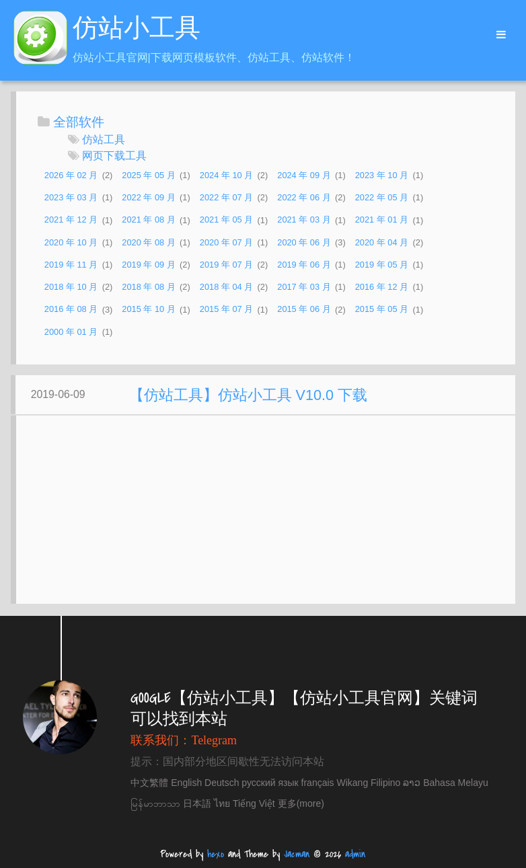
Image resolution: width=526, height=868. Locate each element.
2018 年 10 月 (71, 287)
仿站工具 (103, 139)
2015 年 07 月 (226, 310)
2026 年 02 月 (71, 175)
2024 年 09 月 (303, 175)
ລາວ (411, 782)
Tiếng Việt (254, 803)
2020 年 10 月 (71, 242)
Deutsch (221, 782)
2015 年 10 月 (148, 310)
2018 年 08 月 (148, 287)
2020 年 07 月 (226, 242)
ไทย (222, 803)
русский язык (269, 782)
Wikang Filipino (368, 782)
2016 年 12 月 (381, 287)
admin (355, 854)
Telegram (214, 740)
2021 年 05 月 (226, 220)
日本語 (197, 803)
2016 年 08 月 (71, 310)
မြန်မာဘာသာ (155, 803)
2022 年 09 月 (148, 197)
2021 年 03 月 (303, 220)
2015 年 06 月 (303, 310)
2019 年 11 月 (71, 265)
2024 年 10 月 (226, 175)
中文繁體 (149, 782)
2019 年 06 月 (303, 265)
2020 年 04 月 (381, 242)
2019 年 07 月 (226, 265)
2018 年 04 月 (226, 287)
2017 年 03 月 (303, 287)
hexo (215, 854)
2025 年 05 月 (148, 175)
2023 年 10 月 (381, 175)
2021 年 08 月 (148, 220)
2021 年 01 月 (381, 220)
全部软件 (78, 122)
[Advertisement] (266, 516)
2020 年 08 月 (148, 242)
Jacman (296, 854)
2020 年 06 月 (303, 242)
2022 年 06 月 (303, 197)
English (186, 782)
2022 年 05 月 (381, 197)
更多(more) (301, 803)
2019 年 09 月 (148, 265)
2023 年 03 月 (71, 197)
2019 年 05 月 (381, 265)
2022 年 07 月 (226, 197)
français (317, 782)
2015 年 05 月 (381, 310)
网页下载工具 (114, 155)
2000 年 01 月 (71, 332)
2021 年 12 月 (71, 220)
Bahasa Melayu (455, 782)
